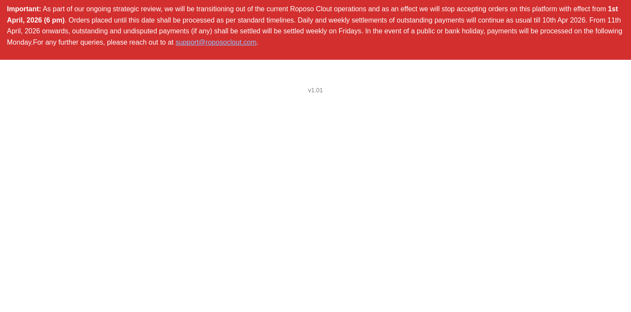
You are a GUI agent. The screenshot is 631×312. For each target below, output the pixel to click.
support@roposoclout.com (215, 42)
